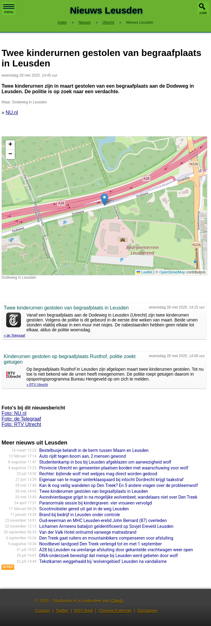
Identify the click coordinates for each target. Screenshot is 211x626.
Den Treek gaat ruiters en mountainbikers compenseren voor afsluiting (106, 538)
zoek (203, 13)
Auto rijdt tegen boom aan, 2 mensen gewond (82, 456)
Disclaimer (147, 610)
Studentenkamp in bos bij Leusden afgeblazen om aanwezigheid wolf (105, 462)
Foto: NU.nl (14, 413)
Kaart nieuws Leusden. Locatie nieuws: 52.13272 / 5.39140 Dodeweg (103, 205)
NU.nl (12, 112)
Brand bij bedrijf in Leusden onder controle (79, 514)
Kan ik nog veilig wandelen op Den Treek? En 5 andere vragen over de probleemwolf (118, 485)
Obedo (117, 600)
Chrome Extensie (114, 610)
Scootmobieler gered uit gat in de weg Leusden (84, 508)
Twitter (62, 610)
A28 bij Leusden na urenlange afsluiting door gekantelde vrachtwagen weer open (116, 549)
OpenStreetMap (172, 272)
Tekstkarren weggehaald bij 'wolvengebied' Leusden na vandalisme (103, 561)
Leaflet (144, 272)
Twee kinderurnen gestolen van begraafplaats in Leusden (93, 491)
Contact (42, 610)
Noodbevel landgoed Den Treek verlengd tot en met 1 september (100, 543)
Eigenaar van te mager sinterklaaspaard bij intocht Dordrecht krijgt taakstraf (111, 479)
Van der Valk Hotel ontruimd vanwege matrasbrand (88, 532)
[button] (104, 199)
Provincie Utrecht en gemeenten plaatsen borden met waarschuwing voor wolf (113, 467)
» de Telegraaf (14, 335)
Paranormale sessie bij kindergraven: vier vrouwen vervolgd (95, 502)
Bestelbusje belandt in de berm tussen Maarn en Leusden (94, 450)
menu (8, 9)
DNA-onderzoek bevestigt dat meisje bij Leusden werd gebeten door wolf (108, 555)
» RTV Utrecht (37, 384)
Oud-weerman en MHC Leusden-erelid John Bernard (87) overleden (103, 520)
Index (62, 22)
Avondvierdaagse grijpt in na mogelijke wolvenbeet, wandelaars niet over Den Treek (118, 497)
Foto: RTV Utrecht (21, 424)
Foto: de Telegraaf (21, 418)
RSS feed (83, 610)
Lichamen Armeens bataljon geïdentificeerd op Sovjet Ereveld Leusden (106, 526)
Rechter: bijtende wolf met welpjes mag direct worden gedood (98, 473)
